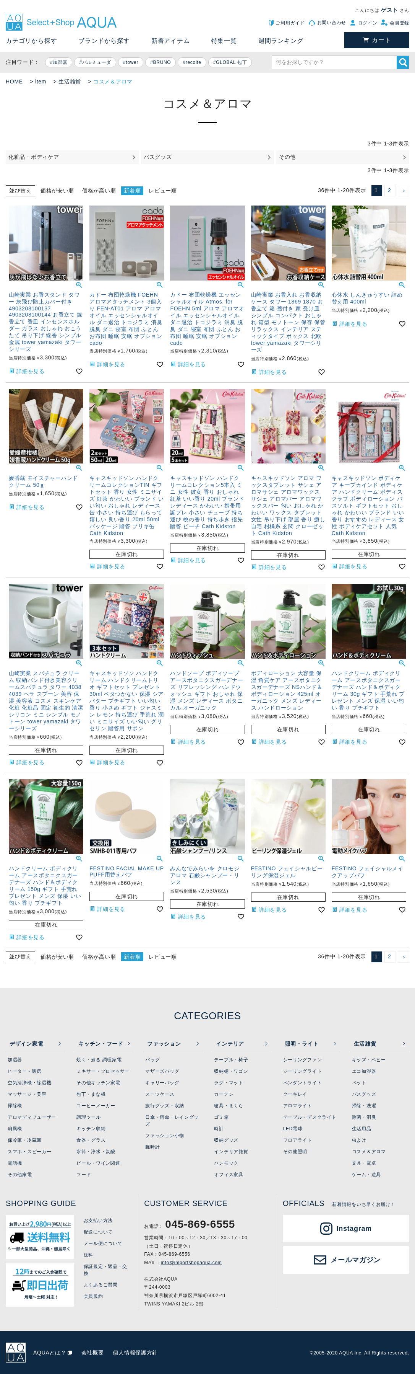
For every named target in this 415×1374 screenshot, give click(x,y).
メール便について (103, 1243)
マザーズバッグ (162, 1071)
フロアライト (297, 1140)
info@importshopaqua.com (191, 1262)
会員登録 (399, 23)
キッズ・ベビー (369, 1059)
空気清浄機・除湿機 (29, 1082)
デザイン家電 (26, 1044)
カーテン (223, 1094)
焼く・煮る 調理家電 (99, 1059)
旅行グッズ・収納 (164, 1105)
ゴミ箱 (221, 1117)
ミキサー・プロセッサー (103, 1071)
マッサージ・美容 (27, 1094)
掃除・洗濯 (364, 1105)
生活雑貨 (69, 81)
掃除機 (15, 1105)
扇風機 (15, 1128)
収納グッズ (226, 1140)
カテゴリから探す (31, 41)
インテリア (230, 1044)
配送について (98, 1232)
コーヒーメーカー (95, 1105)
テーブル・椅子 (231, 1059)
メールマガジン (356, 1260)
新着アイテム (170, 41)
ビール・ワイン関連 (98, 1163)
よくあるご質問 (101, 1285)
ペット (359, 1082)
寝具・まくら (228, 1105)
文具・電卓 (364, 1163)
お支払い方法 (98, 1220)
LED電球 (293, 1128)
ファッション (164, 1044)
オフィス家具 (228, 1174)
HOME (14, 81)
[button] (403, 190)
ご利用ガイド (290, 23)
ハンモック (226, 1163)
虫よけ (359, 1140)
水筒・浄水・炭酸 (95, 1151)
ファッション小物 (164, 1135)
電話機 (15, 1163)
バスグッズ (364, 1094)
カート (381, 40)
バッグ (152, 1059)
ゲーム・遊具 (366, 1174)
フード (83, 1174)
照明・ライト (302, 1044)
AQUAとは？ (49, 1353)
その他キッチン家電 (98, 1082)
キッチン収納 (90, 1128)
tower (132, 62)
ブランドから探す (104, 41)
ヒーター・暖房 (25, 1071)
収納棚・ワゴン (231, 1071)
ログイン (368, 23)
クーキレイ (295, 1094)
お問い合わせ (331, 22)
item (40, 81)
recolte (193, 62)
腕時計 (152, 1147)
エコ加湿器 (364, 1071)
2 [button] (389, 190)
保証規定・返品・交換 (105, 1270)
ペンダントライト (302, 1082)
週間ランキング (280, 41)
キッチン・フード (100, 1044)
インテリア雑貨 (231, 1151)
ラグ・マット (228, 1082)
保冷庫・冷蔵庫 (25, 1140)
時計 (219, 1128)
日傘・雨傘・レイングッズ (172, 1121)
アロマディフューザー (32, 1117)
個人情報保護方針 (135, 1353)
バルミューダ (96, 62)
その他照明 (295, 1151)
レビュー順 (163, 190)
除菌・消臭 (364, 1117)
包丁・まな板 (90, 1094)
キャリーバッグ (162, 1082)
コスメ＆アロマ (369, 1151)
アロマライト (297, 1105)
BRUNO (162, 62)
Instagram (354, 1228)
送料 (88, 1255)
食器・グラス (90, 1140)
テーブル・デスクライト (310, 1117)
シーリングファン (302, 1059)
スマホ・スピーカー (29, 1151)
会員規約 (93, 1296)
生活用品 (361, 1128)
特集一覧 (224, 41)
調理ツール (88, 1117)
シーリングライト (302, 1071)
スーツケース (159, 1094)
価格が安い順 (57, 190)
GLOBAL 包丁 (231, 62)
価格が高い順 (99, 190)
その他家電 (20, 1174)
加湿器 (60, 62)
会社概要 (92, 1353)
